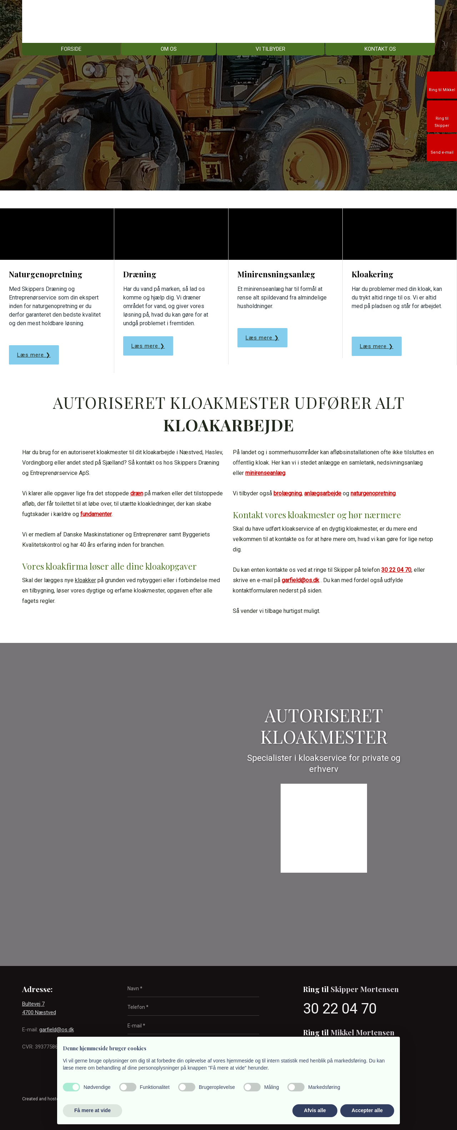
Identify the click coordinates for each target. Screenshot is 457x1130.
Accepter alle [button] (367, 1110)
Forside (71, 49)
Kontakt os (380, 49)
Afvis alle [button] (315, 1110)
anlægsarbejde (322, 493)
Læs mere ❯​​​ (376, 346)
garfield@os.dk (300, 580)
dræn (136, 493)
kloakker (85, 580)
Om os (169, 49)
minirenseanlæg (265, 473)
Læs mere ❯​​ (148, 346)
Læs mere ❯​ (34, 355)
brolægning (287, 493)
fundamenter (96, 514)
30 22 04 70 (396, 569)
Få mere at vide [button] (92, 1110)
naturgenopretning (373, 493)
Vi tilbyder (270, 49)
